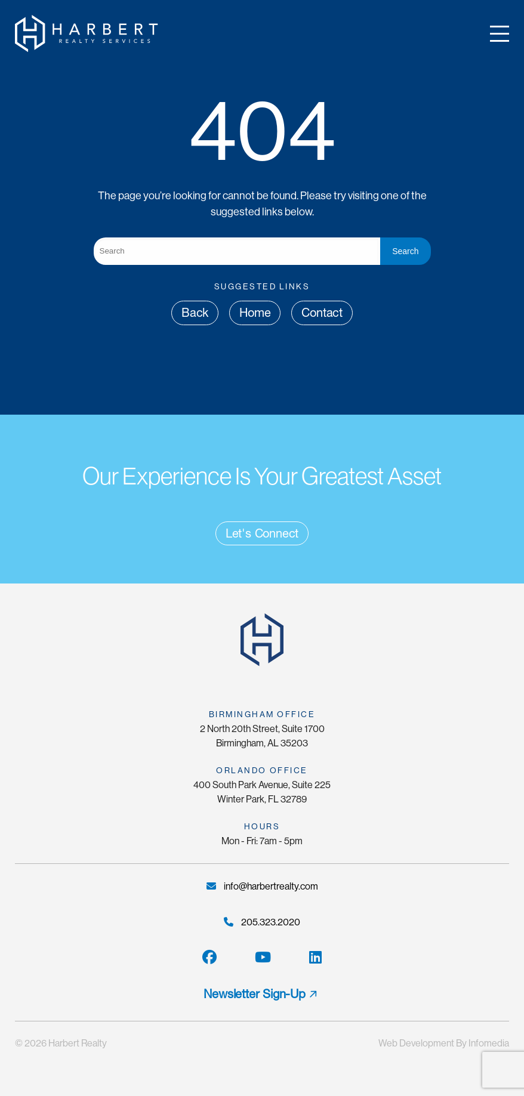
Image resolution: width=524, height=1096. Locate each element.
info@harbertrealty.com (262, 886)
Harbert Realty (77, 1043)
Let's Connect (262, 533)
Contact (322, 312)
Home (254, 312)
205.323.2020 (262, 922)
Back (194, 312)
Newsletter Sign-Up (254, 994)
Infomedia (488, 1043)
